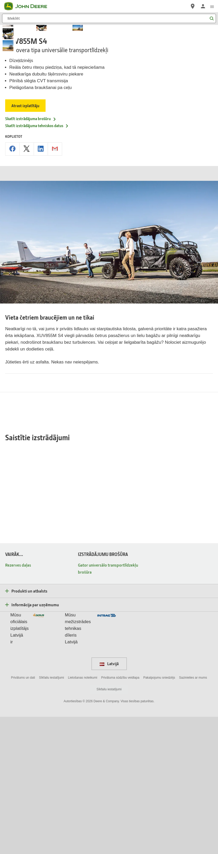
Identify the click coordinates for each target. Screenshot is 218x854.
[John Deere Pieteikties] (203, 6)
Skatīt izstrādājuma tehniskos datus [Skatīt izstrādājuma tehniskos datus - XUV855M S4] (37, 242)
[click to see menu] (212, 6)
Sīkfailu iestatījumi (51, 814)
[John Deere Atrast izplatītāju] (192, 6)
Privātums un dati (23, 814)
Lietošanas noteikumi (82, 814)
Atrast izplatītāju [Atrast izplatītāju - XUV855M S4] (25, 222)
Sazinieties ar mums (193, 814)
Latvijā (109, 800)
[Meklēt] (109, 18)
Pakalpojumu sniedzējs (159, 814)
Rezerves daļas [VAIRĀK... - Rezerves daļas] (18, 702)
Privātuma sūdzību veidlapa (120, 814)
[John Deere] (28, 6)
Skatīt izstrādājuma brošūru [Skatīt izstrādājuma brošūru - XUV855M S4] (30, 235)
